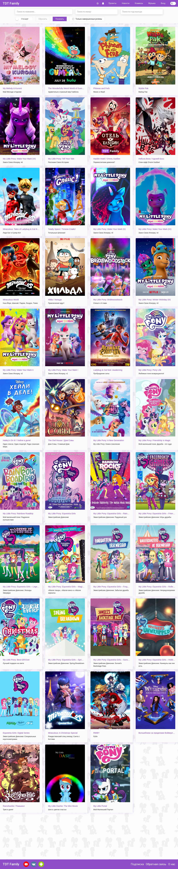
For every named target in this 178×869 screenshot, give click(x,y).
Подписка (137, 864)
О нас (171, 864)
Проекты (112, 3)
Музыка (151, 3)
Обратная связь (156, 864)
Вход (163, 3)
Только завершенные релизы (87, 19)
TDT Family (11, 3)
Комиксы (139, 3)
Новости (125, 3)
